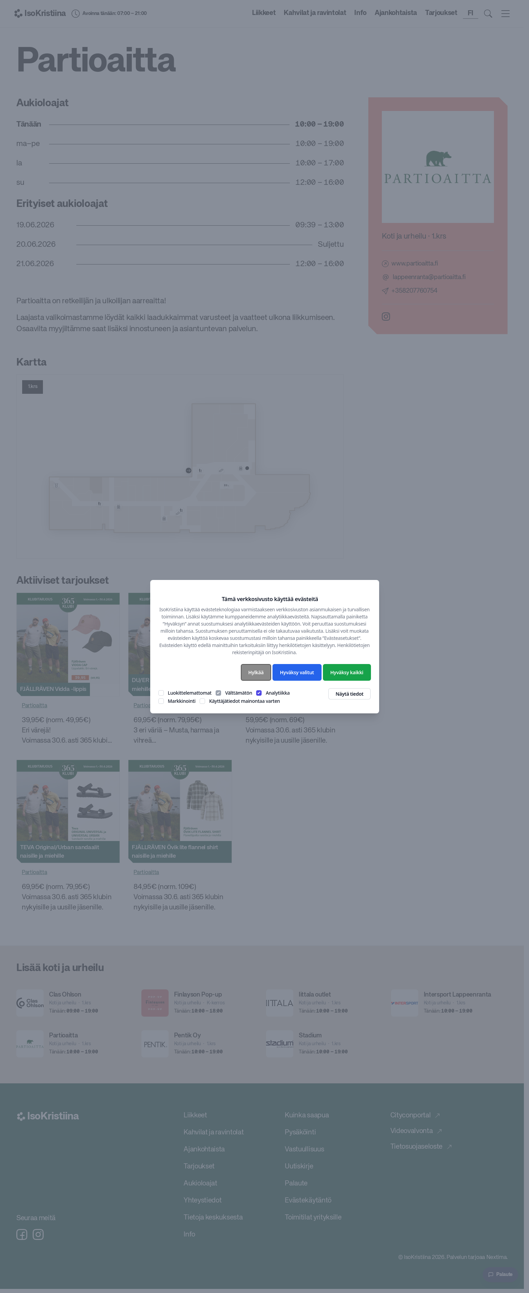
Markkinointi (182, 701)
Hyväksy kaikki (346, 672)
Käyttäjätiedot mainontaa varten (244, 701)
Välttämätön (238, 693)
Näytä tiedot (349, 694)
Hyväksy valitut (297, 672)
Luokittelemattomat (190, 693)
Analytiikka (278, 693)
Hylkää (256, 672)
